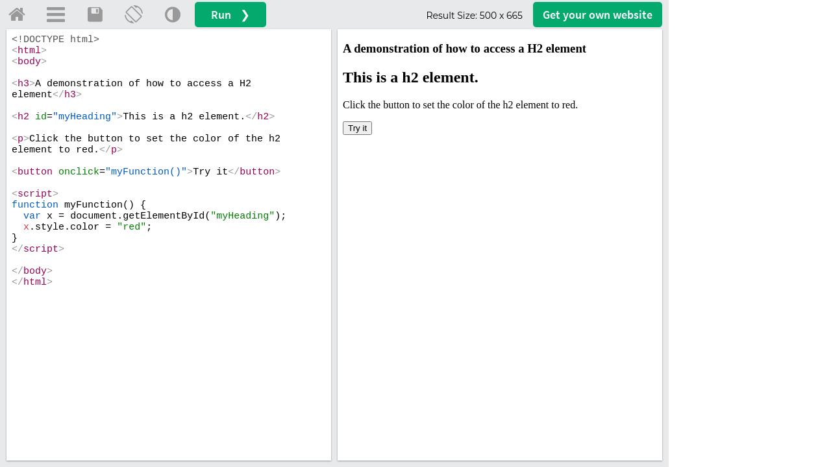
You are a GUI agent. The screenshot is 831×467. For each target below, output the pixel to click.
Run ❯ (230, 14)
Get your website (597, 14)
